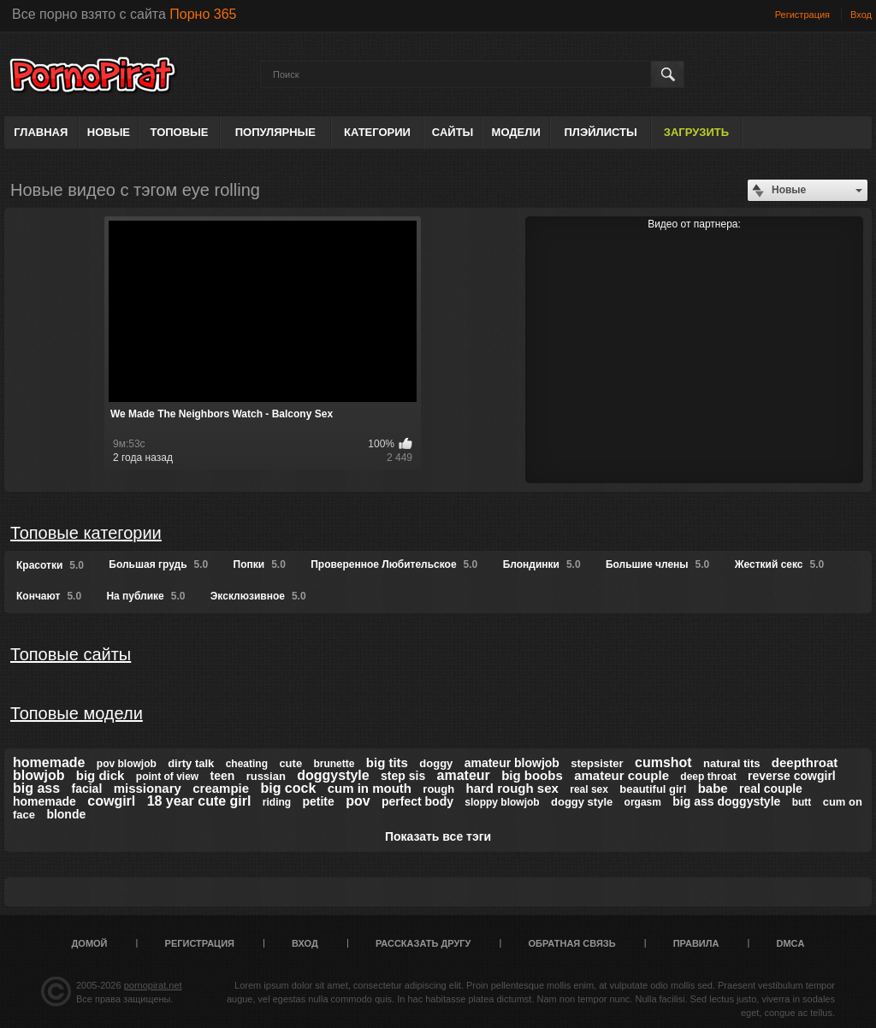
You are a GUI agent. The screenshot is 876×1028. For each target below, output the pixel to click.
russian (266, 776)
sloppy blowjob (502, 802)
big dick (100, 775)
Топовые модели (76, 713)
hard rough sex (512, 788)
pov (358, 801)
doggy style (582, 801)
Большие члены (657, 564)
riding (277, 802)
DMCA (790, 943)
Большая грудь (158, 564)
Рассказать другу (423, 943)
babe (713, 788)
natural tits (731, 763)
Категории (377, 132)
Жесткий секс (780, 564)
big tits (387, 762)
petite (318, 801)
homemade (49, 762)
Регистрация (802, 14)
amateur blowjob (512, 763)
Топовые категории (86, 532)
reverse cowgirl (792, 776)
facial (86, 788)
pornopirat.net (153, 985)
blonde (66, 814)
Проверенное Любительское (394, 564)
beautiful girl (652, 789)
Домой (90, 943)
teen (222, 776)
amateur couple (621, 775)
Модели (516, 132)
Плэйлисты (600, 132)
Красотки (50, 565)
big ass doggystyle (726, 801)
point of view (167, 777)
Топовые (180, 132)
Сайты (452, 132)
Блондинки (542, 564)
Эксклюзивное (258, 596)
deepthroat (805, 762)
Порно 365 (202, 14)
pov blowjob (127, 764)
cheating (247, 764)
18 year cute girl (199, 801)
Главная (41, 132)
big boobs (532, 775)
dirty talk (191, 763)
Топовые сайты (70, 654)
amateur (463, 775)
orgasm (642, 802)
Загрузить (696, 132)
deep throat (708, 777)
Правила (696, 943)
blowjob (38, 775)
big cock (288, 788)
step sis (403, 776)
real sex (589, 789)
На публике (145, 596)
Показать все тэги (438, 836)
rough (438, 789)
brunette (333, 764)
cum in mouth (369, 788)
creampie (220, 788)
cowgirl (111, 801)
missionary (147, 788)
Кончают (48, 596)
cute (290, 763)
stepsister (597, 763)
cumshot (663, 762)
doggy (436, 763)
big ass (36, 788)
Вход (861, 14)
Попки (260, 564)
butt (802, 802)
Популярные (275, 132)
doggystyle (333, 775)
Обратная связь (572, 943)
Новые (108, 132)
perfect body (417, 801)
